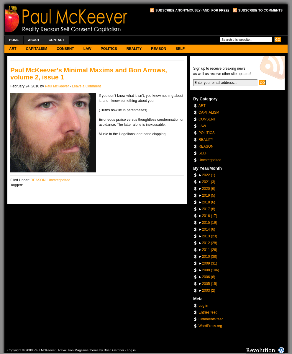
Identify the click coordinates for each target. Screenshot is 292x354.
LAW (87, 49)
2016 (209, 216)
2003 (208, 290)
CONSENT (65, 49)
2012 (209, 243)
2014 (208, 229)
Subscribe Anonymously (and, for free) (192, 10)
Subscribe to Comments (260, 10)
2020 (208, 189)
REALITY (134, 49)
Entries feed (208, 312)
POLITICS (109, 49)
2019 (208, 195)
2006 (208, 277)
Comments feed (211, 319)
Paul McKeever (57, 86)
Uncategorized (58, 180)
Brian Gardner (114, 350)
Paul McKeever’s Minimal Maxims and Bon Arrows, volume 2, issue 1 (88, 73)
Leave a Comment (86, 86)
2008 (210, 270)
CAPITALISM (36, 49)
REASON (158, 49)
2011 (209, 250)
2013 (209, 236)
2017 (208, 209)
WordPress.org (210, 326)
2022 (208, 175)
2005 (209, 284)
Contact (56, 40)
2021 (208, 182)
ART (13, 49)
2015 (209, 223)
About (34, 40)
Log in (203, 306)
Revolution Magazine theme (78, 350)
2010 (209, 257)
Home (14, 40)
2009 (209, 263)
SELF (180, 49)
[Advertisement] (214, 24)
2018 (208, 202)
